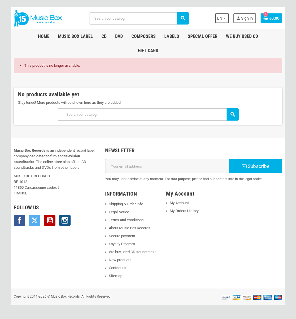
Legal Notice (119, 212)
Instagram (65, 220)
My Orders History (184, 211)
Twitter (34, 220)
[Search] (139, 18)
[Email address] (167, 166)
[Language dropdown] (222, 18)
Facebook (19, 220)
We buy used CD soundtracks (133, 252)
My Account (179, 203)
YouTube (49, 220)
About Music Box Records (129, 228)
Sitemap (115, 276)
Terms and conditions (126, 220)
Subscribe (255, 166)
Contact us (117, 268)
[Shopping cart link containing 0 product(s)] (271, 18)
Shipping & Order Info (126, 204)
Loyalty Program (122, 244)
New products (120, 260)
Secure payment (122, 236)
